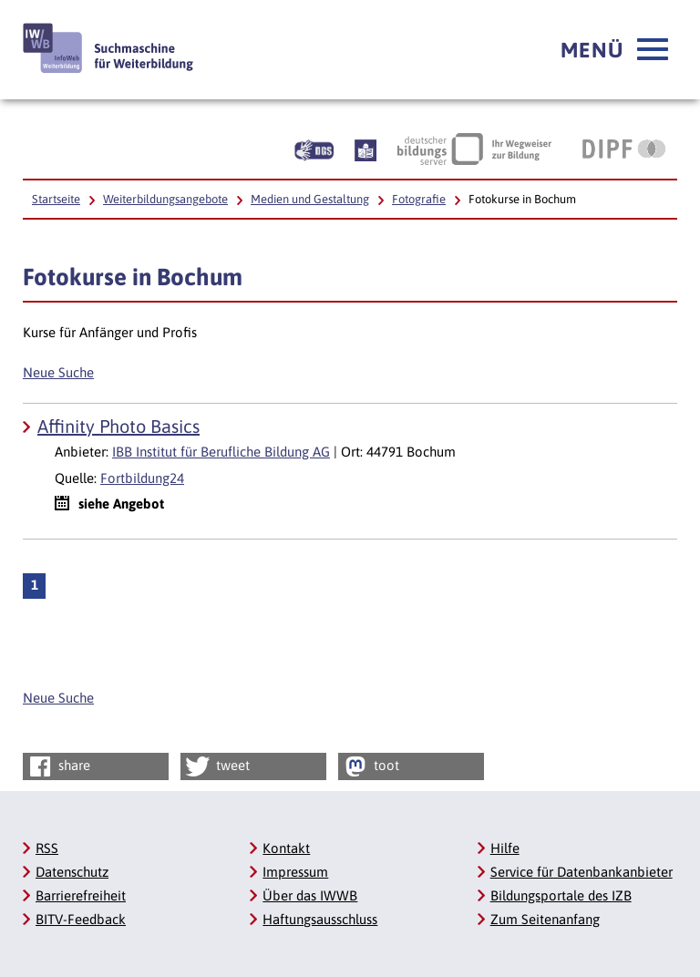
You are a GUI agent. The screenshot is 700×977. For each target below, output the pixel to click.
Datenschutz (72, 871)
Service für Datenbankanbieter (581, 871)
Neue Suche (58, 372)
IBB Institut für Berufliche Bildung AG (221, 451)
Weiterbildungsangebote (165, 199)
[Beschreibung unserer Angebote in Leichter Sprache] (365, 148)
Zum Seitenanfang (545, 919)
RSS (47, 848)
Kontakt (286, 848)
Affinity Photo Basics (118, 426)
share (58, 766)
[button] (614, 50)
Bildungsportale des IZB (561, 895)
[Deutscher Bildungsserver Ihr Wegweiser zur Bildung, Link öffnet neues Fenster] (474, 149)
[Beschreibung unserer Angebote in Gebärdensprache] (314, 148)
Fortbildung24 (142, 478)
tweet (216, 766)
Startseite (56, 199)
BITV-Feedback (81, 919)
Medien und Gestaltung (310, 199)
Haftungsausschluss (319, 919)
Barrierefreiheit (81, 895)
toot (370, 766)
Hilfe (505, 848)
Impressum (295, 871)
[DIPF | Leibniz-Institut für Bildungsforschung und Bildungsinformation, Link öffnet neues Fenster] (624, 149)
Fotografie (419, 199)
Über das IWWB (309, 895)
